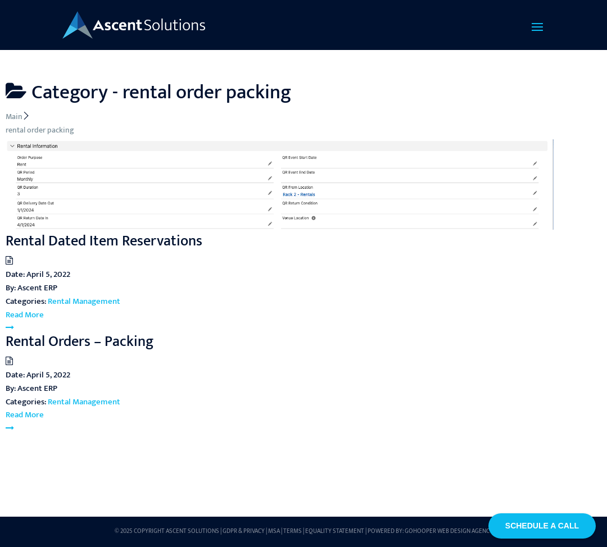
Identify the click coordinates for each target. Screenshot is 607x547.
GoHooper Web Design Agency (449, 531)
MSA (274, 531)
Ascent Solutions (192, 531)
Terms (292, 531)
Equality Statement (334, 531)
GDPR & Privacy (244, 531)
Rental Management (84, 301)
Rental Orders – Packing (79, 342)
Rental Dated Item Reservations (104, 241)
